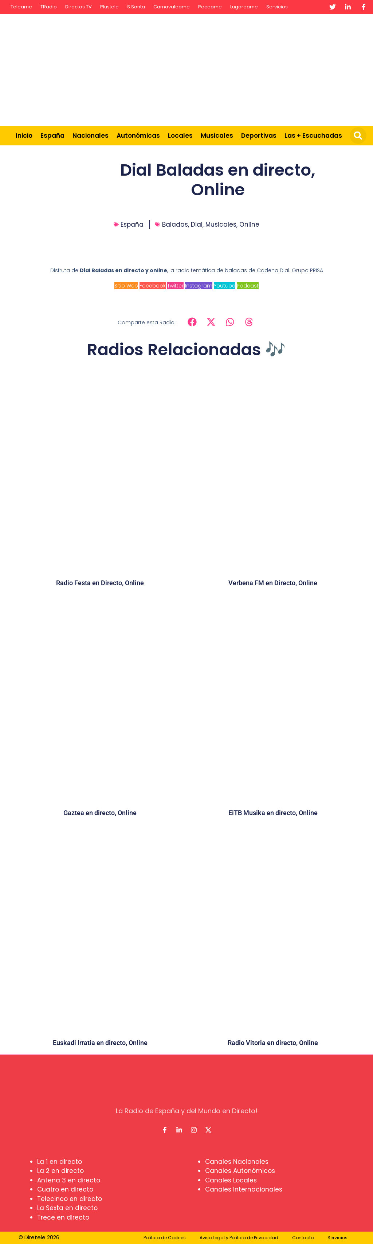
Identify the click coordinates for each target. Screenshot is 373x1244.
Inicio (24, 135)
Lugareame (244, 6)
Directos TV (78, 6)
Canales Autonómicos (240, 1170)
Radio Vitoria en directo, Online (273, 1043)
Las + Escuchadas (313, 135)
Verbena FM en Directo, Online (272, 583)
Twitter (175, 285)
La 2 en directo (60, 1170)
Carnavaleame (171, 6)
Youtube (224, 285)
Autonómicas (138, 135)
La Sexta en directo (67, 1208)
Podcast (248, 285)
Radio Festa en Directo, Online (100, 583)
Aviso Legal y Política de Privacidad (239, 1238)
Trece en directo (63, 1217)
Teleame (21, 6)
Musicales (217, 135)
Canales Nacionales (236, 1161)
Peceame (210, 6)
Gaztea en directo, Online (100, 813)
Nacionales (90, 135)
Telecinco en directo (69, 1198)
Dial (197, 224)
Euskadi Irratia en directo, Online (100, 1043)
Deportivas (258, 135)
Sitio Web (126, 285)
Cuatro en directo (65, 1189)
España (52, 135)
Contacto (303, 1238)
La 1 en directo (59, 1161)
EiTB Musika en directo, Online (273, 813)
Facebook (153, 285)
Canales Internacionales (243, 1189)
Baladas (175, 224)
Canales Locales (231, 1180)
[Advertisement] (244, 68)
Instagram (198, 285)
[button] (358, 135)
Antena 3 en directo (68, 1180)
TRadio (48, 6)
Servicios (277, 6)
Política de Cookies (165, 1238)
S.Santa (136, 6)
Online (249, 224)
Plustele (109, 6)
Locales (180, 135)
